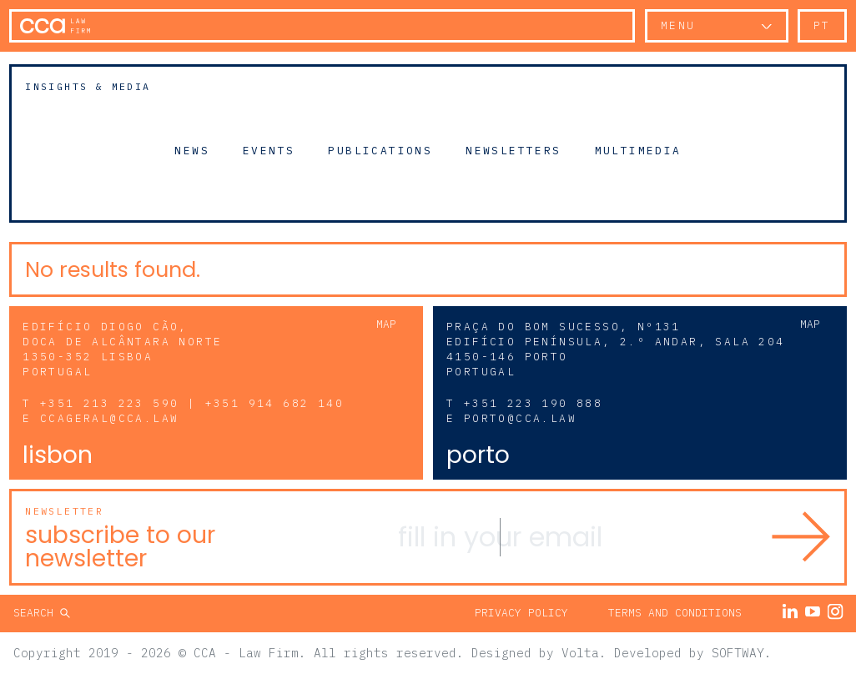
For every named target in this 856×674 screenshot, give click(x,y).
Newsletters (513, 150)
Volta (580, 653)
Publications (380, 150)
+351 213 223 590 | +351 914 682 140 (192, 403)
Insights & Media (87, 86)
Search (36, 613)
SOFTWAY (738, 653)
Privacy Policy (521, 613)
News (191, 150)
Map (386, 324)
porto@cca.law (520, 418)
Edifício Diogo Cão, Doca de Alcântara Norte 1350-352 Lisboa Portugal (122, 349)
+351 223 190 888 (533, 403)
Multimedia (638, 150)
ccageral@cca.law (109, 418)
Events (269, 150)
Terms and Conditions (675, 613)
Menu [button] (678, 25)
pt (822, 25)
